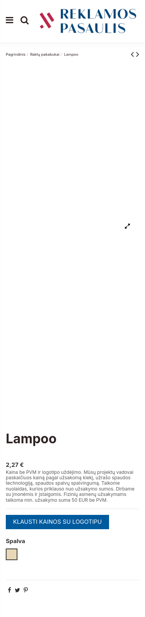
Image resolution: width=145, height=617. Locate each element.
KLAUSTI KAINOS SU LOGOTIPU (57, 521)
